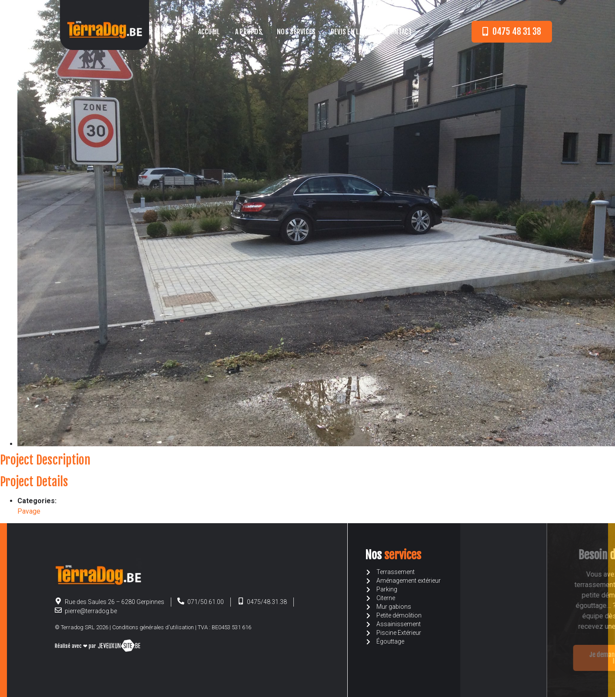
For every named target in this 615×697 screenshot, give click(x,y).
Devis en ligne (351, 31)
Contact (399, 31)
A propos (248, 31)
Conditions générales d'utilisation (153, 627)
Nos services (296, 31)
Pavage (28, 511)
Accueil (209, 31)
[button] (512, 32)
